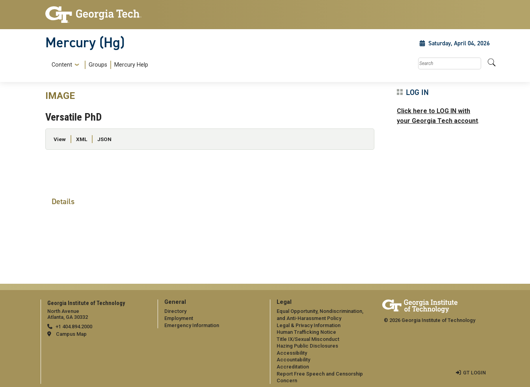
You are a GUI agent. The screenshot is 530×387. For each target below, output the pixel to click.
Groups (98, 64)
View (60, 139)
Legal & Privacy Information (308, 325)
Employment (178, 318)
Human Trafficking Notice (306, 332)
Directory (175, 311)
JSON (104, 139)
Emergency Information (191, 325)
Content (62, 65)
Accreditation (293, 367)
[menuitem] (98, 65)
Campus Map (71, 334)
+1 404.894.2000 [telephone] (74, 326)
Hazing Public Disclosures (307, 346)
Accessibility (292, 353)
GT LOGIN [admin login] (474, 373)
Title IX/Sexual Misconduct (308, 339)
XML (81, 139)
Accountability (293, 360)
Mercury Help (131, 64)
